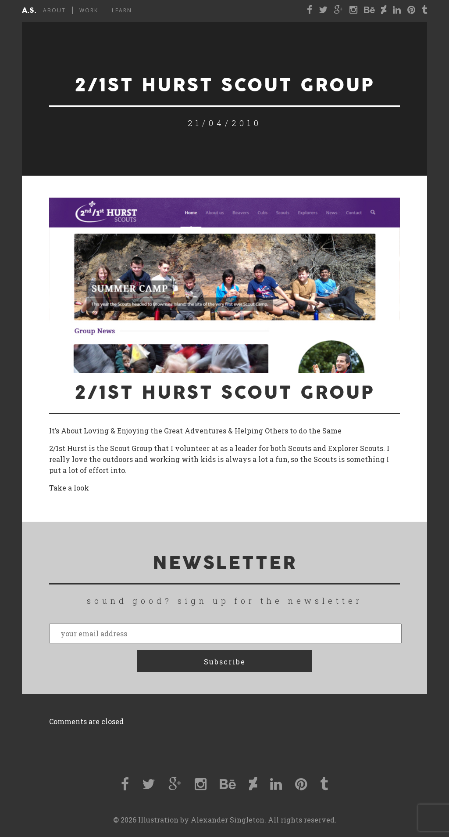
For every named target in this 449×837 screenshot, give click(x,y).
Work (88, 10)
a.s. (29, 10)
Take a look (69, 487)
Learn (122, 10)
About (54, 10)
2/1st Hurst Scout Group (225, 393)
